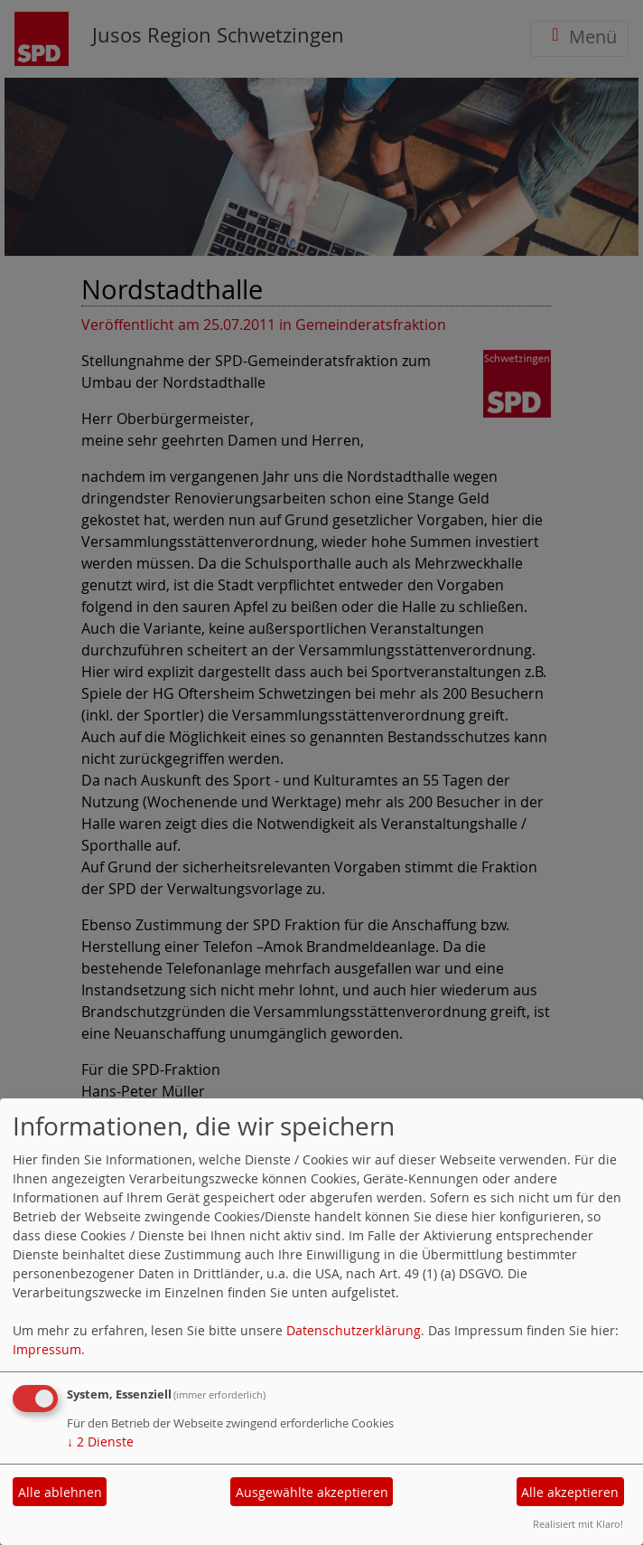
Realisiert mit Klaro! (578, 1524)
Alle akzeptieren (570, 1492)
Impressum (47, 1349)
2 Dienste (100, 1441)
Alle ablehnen (60, 1492)
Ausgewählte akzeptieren (312, 1492)
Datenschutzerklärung (353, 1330)
